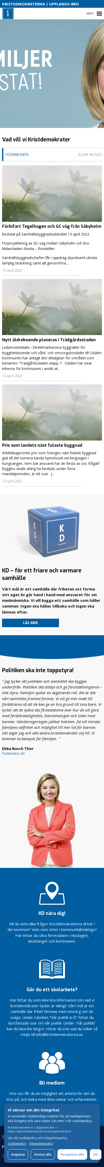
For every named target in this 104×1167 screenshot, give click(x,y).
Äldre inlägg (90, 154)
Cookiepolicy (17, 1144)
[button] (98, 125)
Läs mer (30, 622)
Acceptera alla (72, 1154)
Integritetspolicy (41, 1144)
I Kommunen (16, 154)
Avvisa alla (42, 1154)
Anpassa (18, 1154)
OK (95, 1154)
